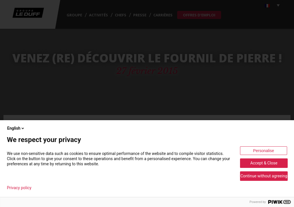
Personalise (263, 150)
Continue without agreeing (263, 176)
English (16, 128)
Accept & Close (263, 163)
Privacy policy (19, 187)
